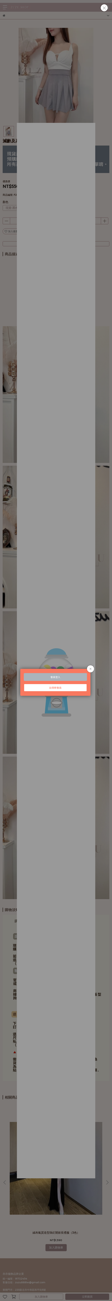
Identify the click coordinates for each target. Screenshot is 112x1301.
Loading (56, 663)
